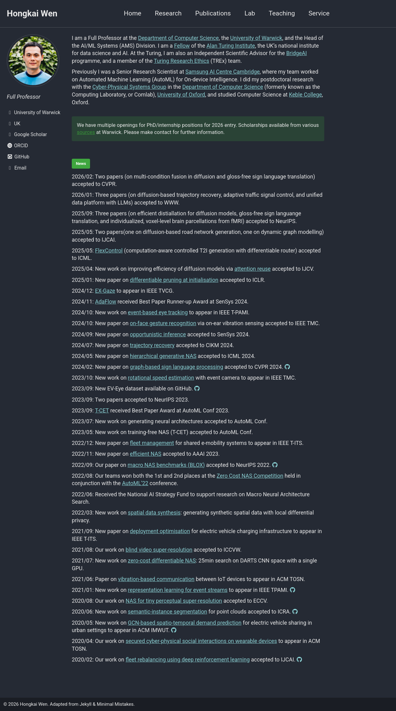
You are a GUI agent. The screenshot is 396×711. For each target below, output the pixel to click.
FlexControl (109, 251)
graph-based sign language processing (176, 367)
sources (86, 132)
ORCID (17, 146)
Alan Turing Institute (230, 46)
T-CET (102, 410)
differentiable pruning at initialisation (174, 280)
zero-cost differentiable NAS (162, 561)
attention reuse (252, 269)
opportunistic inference (158, 334)
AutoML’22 (135, 483)
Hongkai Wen (32, 13)
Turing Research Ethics (181, 61)
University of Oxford (181, 95)
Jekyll (86, 704)
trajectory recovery (152, 345)
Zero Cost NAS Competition (250, 476)
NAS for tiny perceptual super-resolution (174, 601)
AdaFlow (105, 302)
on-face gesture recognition (163, 323)
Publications (213, 13)
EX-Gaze (105, 291)
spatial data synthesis (154, 513)
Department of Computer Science (178, 38)
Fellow (182, 46)
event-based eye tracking (158, 312)
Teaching (282, 13)
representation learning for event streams (177, 590)
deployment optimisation (160, 531)
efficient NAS (145, 454)
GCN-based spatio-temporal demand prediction (184, 623)
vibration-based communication (156, 579)
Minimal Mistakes (115, 704)
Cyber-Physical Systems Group (129, 87)
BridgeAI (296, 53)
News (81, 163)
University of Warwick (33, 112)
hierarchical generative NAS (163, 356)
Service (318, 13)
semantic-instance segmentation (167, 612)
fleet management (152, 443)
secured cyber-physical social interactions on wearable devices (201, 641)
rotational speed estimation (161, 378)
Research (168, 13)
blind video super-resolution (159, 550)
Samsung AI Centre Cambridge (222, 72)
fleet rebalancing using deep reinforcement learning (188, 660)
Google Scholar (27, 134)
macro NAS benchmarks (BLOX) (166, 465)
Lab (249, 13)
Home (132, 13)
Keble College (305, 95)
